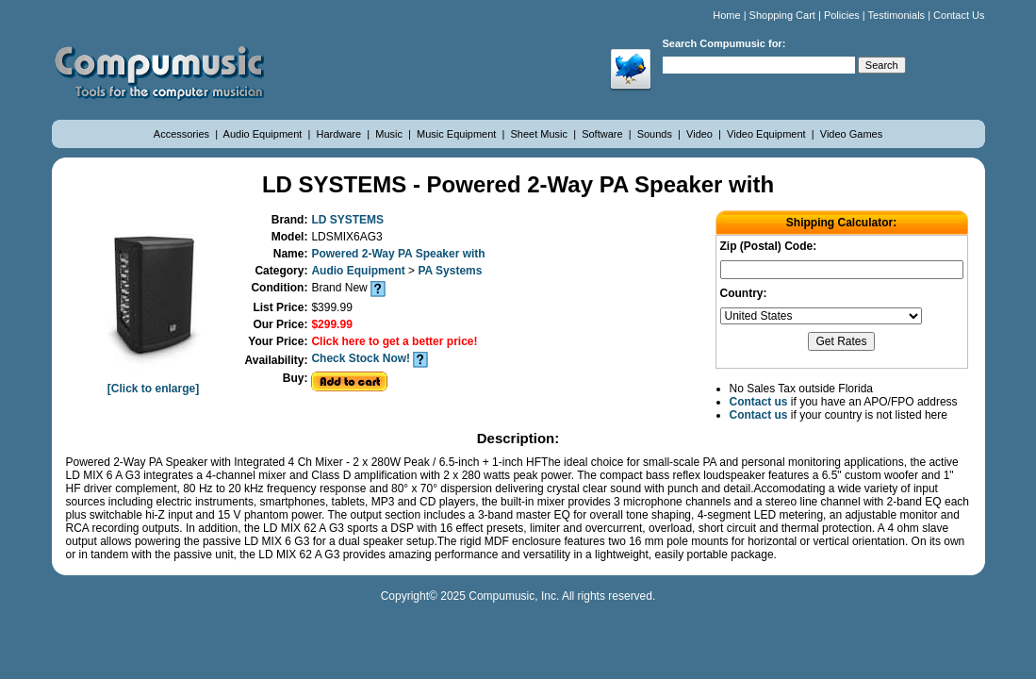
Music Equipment (458, 134)
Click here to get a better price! (394, 341)
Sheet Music (541, 134)
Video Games (851, 134)
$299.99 (331, 324)
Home (726, 15)
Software (603, 134)
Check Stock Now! (360, 358)
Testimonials (897, 15)
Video (700, 134)
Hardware (340, 134)
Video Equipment (768, 134)
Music (390, 134)
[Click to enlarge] (153, 382)
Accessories (183, 134)
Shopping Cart (782, 15)
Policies (842, 15)
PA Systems (450, 270)
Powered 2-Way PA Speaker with (398, 253)
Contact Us (958, 15)
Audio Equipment (264, 134)
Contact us (759, 401)
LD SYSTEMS (347, 219)
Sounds (656, 134)
